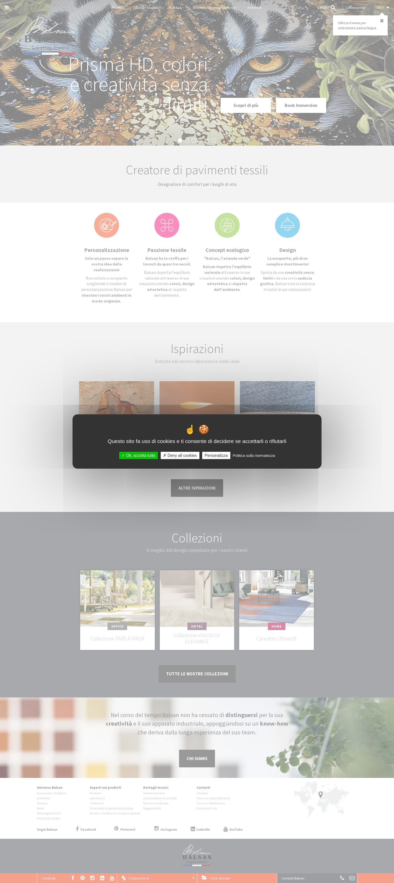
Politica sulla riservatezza (254, 455)
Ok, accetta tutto (138, 455)
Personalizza (216, 455)
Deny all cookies (180, 455)
